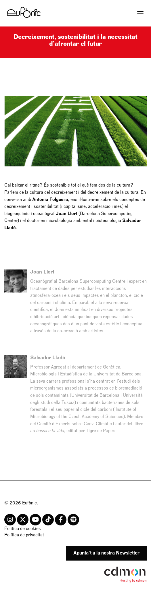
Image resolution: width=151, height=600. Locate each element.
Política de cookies (22, 528)
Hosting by (133, 580)
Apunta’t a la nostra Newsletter (106, 552)
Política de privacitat (24, 535)
